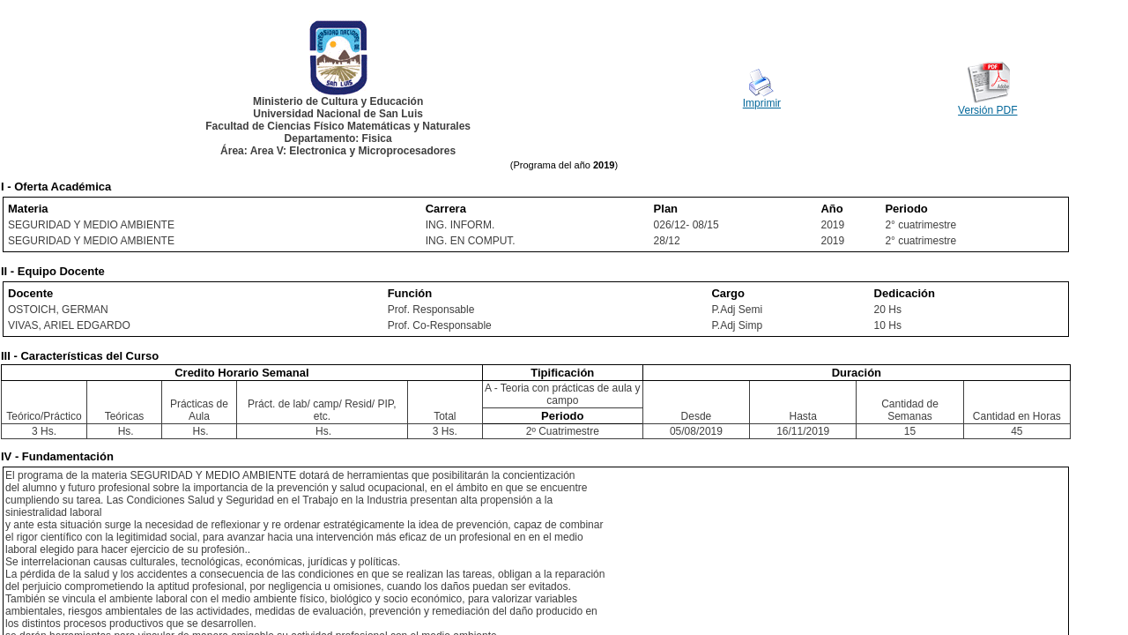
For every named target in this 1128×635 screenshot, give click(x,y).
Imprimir (762, 103)
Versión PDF (987, 110)
